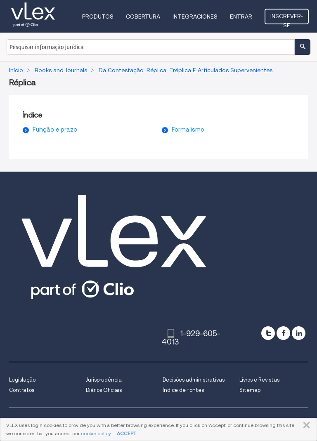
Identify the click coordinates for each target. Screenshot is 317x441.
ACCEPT (126, 433)
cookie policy (96, 433)
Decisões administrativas (194, 380)
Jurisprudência (104, 380)
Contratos (21, 390)
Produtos (98, 16)
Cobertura (143, 16)
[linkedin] (298, 333)
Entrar (241, 16)
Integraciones (195, 16)
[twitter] (268, 333)
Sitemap (249, 390)
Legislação (22, 380)
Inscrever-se (286, 18)
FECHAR (304, 425)
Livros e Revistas (259, 380)
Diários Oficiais (104, 390)
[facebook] (283, 333)
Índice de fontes (183, 390)
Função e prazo (55, 129)
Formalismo (188, 129)
